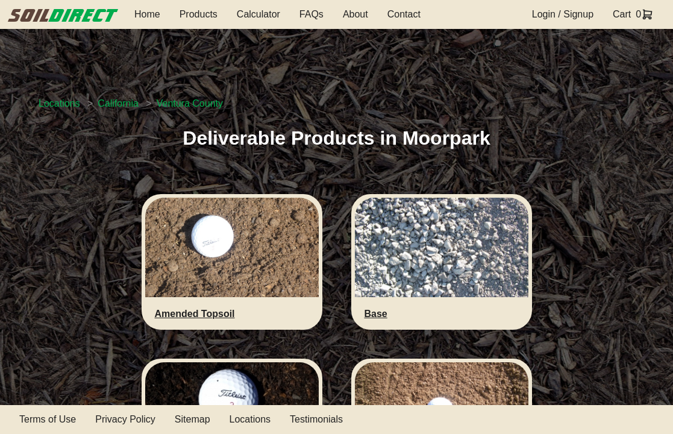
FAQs (311, 14)
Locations (59, 103)
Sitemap (192, 419)
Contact (404, 14)
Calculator (258, 14)
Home (147, 14)
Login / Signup (562, 14)
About (355, 14)
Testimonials (316, 419)
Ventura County (190, 103)
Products (199, 14)
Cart (622, 14)
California (118, 103)
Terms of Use (47, 419)
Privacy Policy (125, 419)
